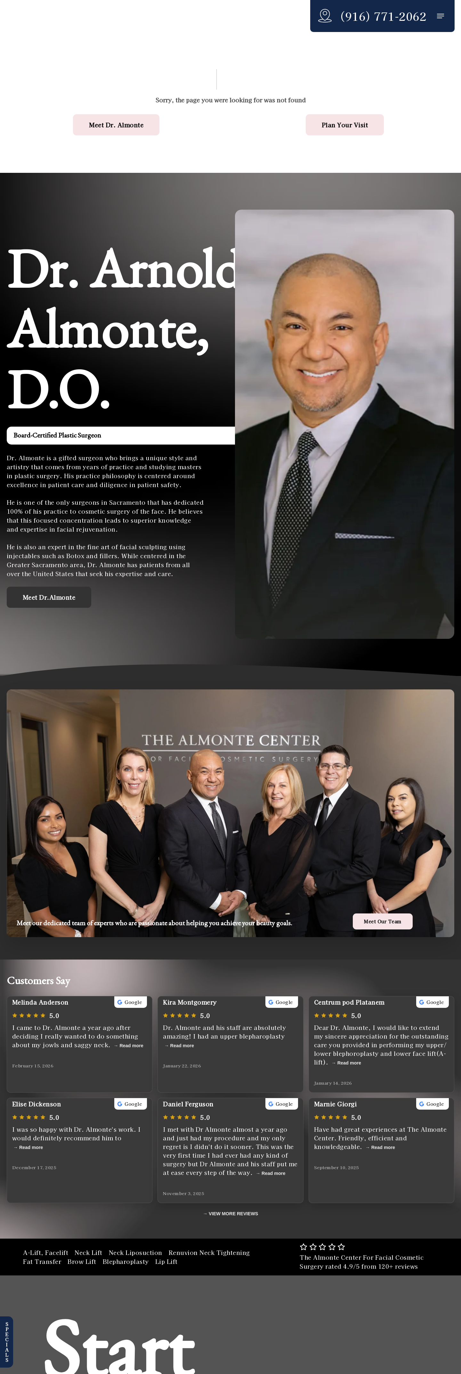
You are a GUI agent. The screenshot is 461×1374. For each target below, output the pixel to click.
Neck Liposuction (135, 1252)
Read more (131, 1045)
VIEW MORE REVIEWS (233, 1213)
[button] (440, 16)
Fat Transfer (42, 1261)
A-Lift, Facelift (45, 1252)
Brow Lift (82, 1261)
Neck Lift (88, 1252)
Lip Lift (166, 1261)
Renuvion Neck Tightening (209, 1252)
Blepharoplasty (126, 1261)
